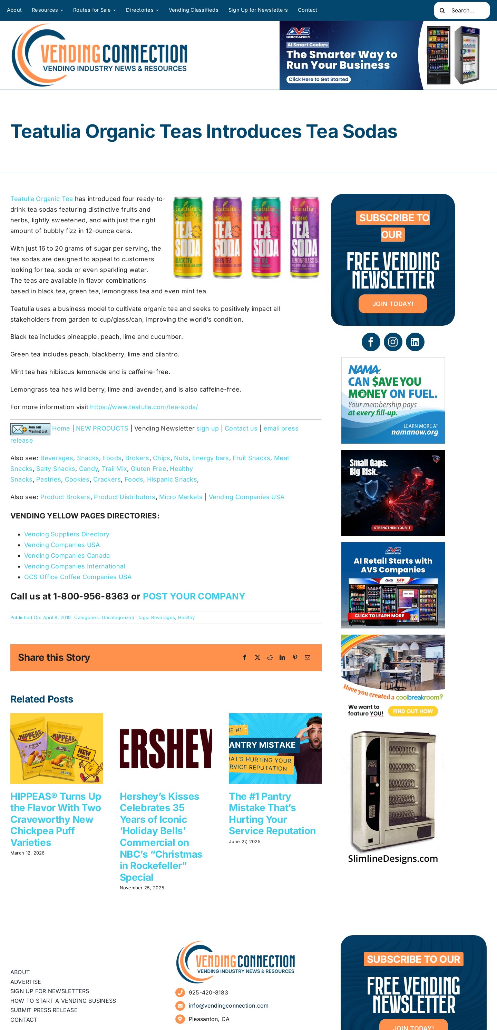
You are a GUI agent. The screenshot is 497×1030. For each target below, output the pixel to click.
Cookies (77, 479)
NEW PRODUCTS (102, 428)
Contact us (241, 428)
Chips (161, 458)
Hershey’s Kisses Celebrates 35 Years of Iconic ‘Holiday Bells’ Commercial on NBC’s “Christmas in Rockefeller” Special (161, 836)
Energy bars (210, 458)
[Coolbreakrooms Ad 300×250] (393, 639)
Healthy (186, 617)
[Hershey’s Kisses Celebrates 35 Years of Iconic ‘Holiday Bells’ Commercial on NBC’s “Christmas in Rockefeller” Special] (166, 716)
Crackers (107, 479)
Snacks (88, 458)
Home (61, 428)
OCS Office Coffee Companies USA (77, 576)
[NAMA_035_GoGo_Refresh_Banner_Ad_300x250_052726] (393, 362)
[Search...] (462, 10)
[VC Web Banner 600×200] (383, 55)
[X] (257, 658)
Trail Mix (114, 468)
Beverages (56, 458)
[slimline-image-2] (393, 732)
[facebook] (371, 342)
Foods (112, 458)
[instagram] (393, 342)
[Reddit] (270, 658)
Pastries (48, 479)
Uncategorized (118, 617)
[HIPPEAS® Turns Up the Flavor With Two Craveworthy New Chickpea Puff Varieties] (56, 716)
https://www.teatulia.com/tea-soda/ (144, 407)
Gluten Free (148, 468)
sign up (207, 428)
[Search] (442, 10)
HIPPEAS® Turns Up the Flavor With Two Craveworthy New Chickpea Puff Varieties (55, 819)
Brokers (137, 458)
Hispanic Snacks (172, 479)
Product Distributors (124, 497)
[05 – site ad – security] (393, 454)
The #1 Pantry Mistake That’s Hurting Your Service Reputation (272, 813)
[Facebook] (244, 658)
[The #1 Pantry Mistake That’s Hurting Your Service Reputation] (275, 716)
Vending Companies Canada (67, 555)
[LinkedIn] (282, 658)
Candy (88, 468)
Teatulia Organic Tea (41, 198)
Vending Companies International (74, 566)
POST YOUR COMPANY (194, 596)
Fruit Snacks (251, 458)
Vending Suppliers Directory (66, 534)
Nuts (181, 458)
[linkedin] (415, 342)
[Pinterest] (295, 658)
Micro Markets (181, 497)
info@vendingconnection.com (229, 1005)
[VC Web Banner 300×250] (393, 547)
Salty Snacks (55, 468)
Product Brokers (65, 497)
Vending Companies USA (247, 497)
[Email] (307, 658)
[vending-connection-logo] (235, 943)
